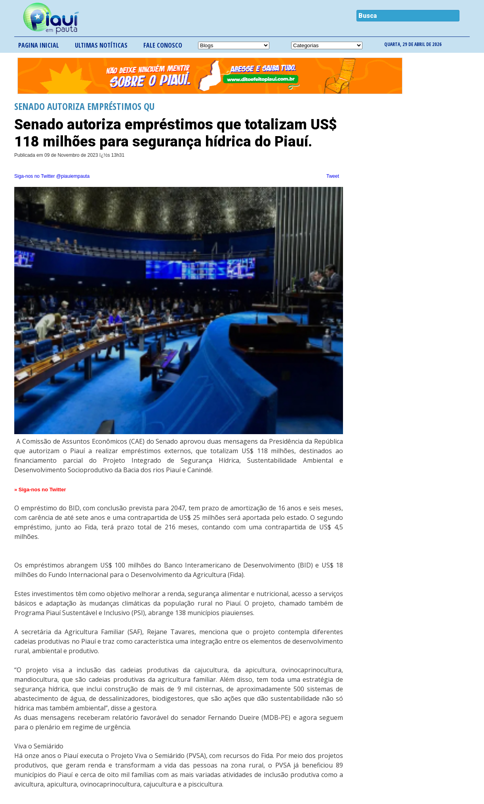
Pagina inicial (38, 45)
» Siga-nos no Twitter (40, 489)
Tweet (332, 176)
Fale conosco (162, 45)
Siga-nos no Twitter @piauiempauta (52, 176)
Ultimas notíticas (101, 45)
